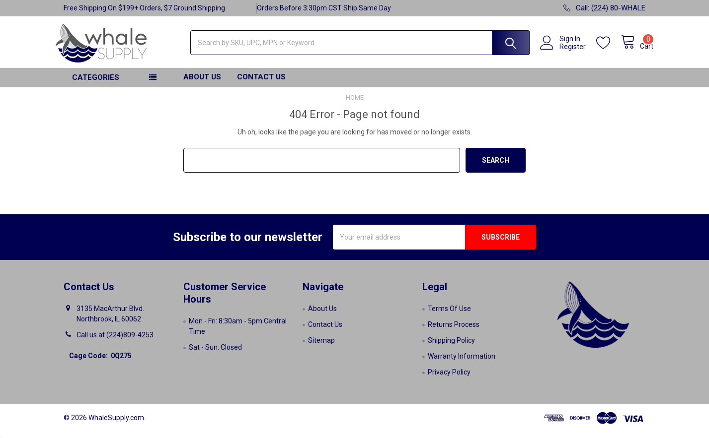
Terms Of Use (449, 314)
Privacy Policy (449, 378)
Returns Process (453, 330)
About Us (202, 82)
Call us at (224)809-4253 (115, 341)
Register (564, 51)
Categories (95, 83)
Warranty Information (461, 362)
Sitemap (321, 346)
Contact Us (261, 82)
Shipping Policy (451, 346)
